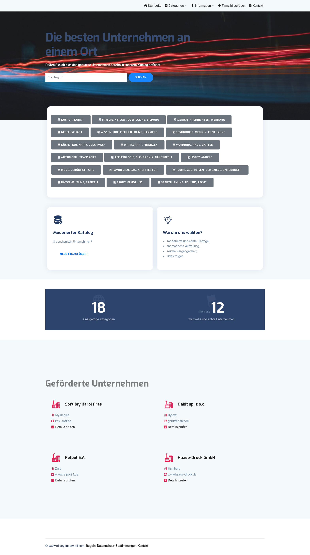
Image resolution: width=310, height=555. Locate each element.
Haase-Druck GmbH (196, 457)
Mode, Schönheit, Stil (76, 170)
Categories (176, 6)
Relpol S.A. (75, 457)
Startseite (153, 6)
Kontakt (256, 6)
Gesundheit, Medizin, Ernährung (198, 132)
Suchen (140, 77)
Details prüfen (64, 427)
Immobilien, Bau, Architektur (133, 170)
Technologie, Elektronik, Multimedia (141, 157)
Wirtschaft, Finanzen (139, 145)
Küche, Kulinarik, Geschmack (82, 145)
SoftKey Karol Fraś (83, 404)
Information (203, 6)
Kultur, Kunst (71, 119)
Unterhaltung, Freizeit (78, 182)
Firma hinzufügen (232, 6)
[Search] (86, 77)
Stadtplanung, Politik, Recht (182, 182)
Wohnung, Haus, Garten (193, 145)
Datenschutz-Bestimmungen (116, 546)
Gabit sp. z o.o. (191, 404)
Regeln (90, 546)
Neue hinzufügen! (73, 254)
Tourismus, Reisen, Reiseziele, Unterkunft (207, 170)
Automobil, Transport (77, 157)
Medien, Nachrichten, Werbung (199, 119)
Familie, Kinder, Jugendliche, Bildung (129, 119)
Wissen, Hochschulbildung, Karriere (127, 132)
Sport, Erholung (128, 182)
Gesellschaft (70, 132)
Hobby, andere (200, 157)
